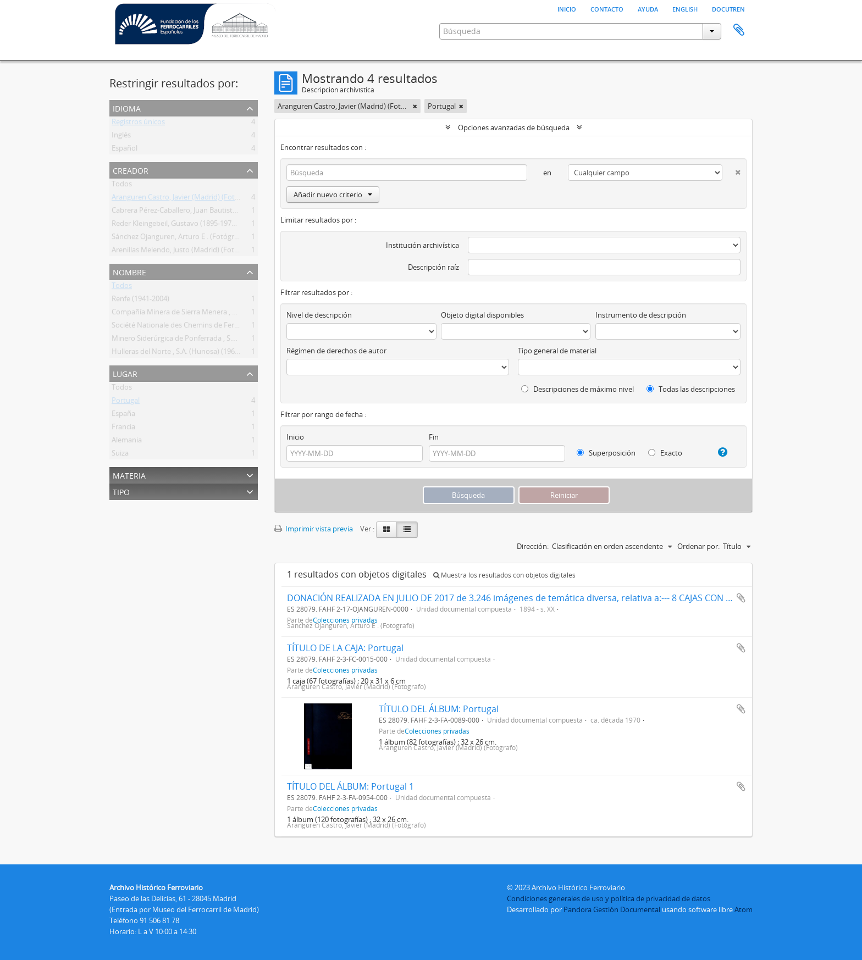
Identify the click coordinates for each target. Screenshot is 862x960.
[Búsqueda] (406, 172)
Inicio (566, 8)
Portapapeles (739, 30)
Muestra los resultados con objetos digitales (504, 575)
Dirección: (533, 546)
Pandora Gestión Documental (611, 909)
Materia (129, 474)
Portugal (126, 402)
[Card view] (386, 529)
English (685, 8)
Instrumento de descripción (640, 315)
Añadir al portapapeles (741, 597)
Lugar (125, 372)
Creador (130, 169)
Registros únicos (138, 124)
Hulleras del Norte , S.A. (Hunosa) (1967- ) (178, 353)
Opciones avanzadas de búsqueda (513, 127)
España (123, 415)
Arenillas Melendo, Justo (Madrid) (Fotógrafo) (185, 252)
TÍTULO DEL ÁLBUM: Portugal (439, 709)
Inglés (121, 137)
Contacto (606, 8)
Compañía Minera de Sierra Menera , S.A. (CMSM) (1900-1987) (211, 314)
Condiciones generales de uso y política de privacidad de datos (608, 898)
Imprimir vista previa (313, 529)
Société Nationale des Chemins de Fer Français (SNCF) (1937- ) (212, 327)
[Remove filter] (415, 106)
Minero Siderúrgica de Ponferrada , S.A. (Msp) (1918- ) (198, 340)
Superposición (606, 453)
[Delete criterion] (731, 170)
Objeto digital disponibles (482, 315)
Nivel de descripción (319, 315)
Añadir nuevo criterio (333, 194)
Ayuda (648, 8)
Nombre (129, 271)
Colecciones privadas (345, 669)
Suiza (120, 455)
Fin (434, 437)
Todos (122, 186)
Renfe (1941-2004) (140, 301)
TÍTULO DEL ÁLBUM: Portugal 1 (350, 786)
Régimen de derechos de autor (336, 351)
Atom (743, 909)
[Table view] (407, 529)
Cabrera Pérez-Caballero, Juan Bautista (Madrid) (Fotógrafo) (208, 212)
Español (124, 150)
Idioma (127, 107)
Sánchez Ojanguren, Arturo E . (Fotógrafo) (179, 238)
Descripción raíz (433, 267)
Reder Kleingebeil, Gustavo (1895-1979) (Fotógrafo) (194, 225)
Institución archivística (422, 245)
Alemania (127, 442)
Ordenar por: (698, 546)
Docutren (728, 8)
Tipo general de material (557, 351)
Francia (123, 429)
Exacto (665, 453)
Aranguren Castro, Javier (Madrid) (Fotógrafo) (185, 199)
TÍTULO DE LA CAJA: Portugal (345, 648)
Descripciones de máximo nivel (577, 389)
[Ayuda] (718, 452)
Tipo (121, 491)
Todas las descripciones (690, 389)
